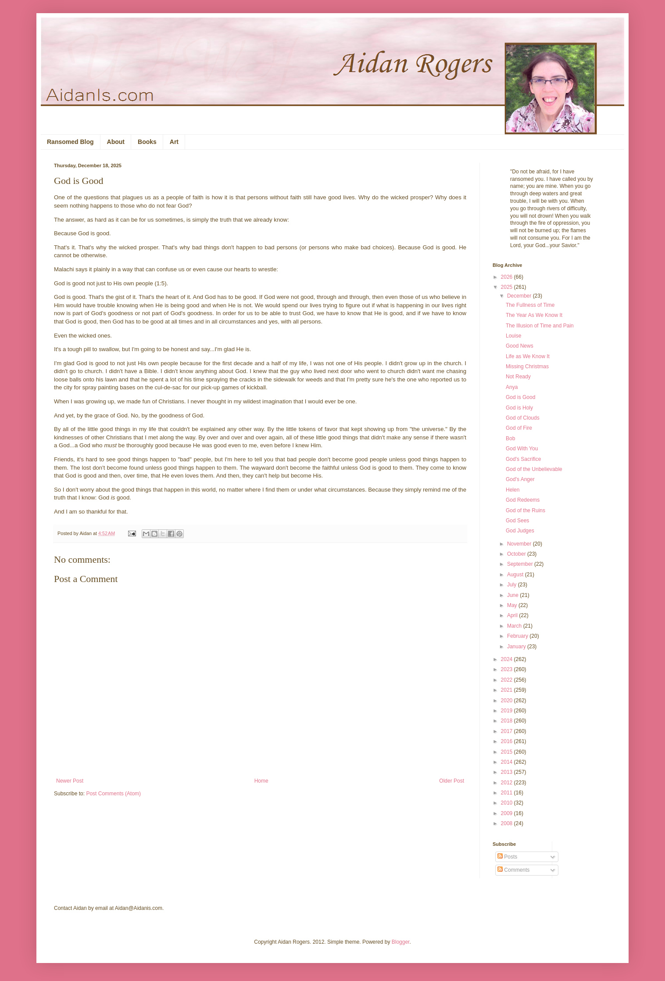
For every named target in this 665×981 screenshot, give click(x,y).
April (513, 615)
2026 (507, 277)
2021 (507, 690)
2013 (507, 772)
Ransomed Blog (70, 141)
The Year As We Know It (534, 315)
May (512, 605)
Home (261, 781)
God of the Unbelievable (534, 469)
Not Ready (518, 377)
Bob (510, 438)
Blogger (401, 942)
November (520, 544)
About (116, 141)
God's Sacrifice (523, 459)
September (520, 564)
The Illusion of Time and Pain (540, 326)
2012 (507, 783)
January (517, 646)
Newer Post (69, 781)
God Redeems (523, 500)
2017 (507, 731)
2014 (507, 762)
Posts (507, 857)
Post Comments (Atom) (113, 794)
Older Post (451, 781)
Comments (513, 870)
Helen (512, 490)
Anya (512, 387)
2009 (507, 813)
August (516, 574)
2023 (507, 669)
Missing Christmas (527, 366)
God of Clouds (523, 418)
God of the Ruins (525, 510)
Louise (513, 336)
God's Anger (520, 479)
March (515, 626)
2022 (507, 680)
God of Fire (519, 428)
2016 (507, 741)
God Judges (520, 531)
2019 (507, 711)
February (518, 636)
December (520, 296)
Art (174, 141)
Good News (519, 346)
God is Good (520, 397)
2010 (507, 803)
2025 (507, 287)
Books (147, 141)
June (513, 595)
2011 (507, 793)
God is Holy (519, 408)
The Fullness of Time (530, 305)
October (517, 554)
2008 (507, 823)
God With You (522, 449)
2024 (507, 659)
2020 (507, 700)
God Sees (517, 520)
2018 (507, 721)
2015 (507, 752)
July (512, 585)
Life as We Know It (528, 356)
